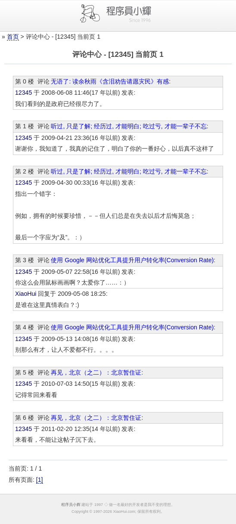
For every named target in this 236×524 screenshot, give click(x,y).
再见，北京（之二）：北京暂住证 (96, 372)
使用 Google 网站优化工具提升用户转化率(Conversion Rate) (132, 260)
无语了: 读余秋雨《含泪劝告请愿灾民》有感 (110, 81)
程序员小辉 (71, 504)
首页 (13, 36)
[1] (39, 479)
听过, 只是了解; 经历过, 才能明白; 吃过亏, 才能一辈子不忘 (128, 126)
